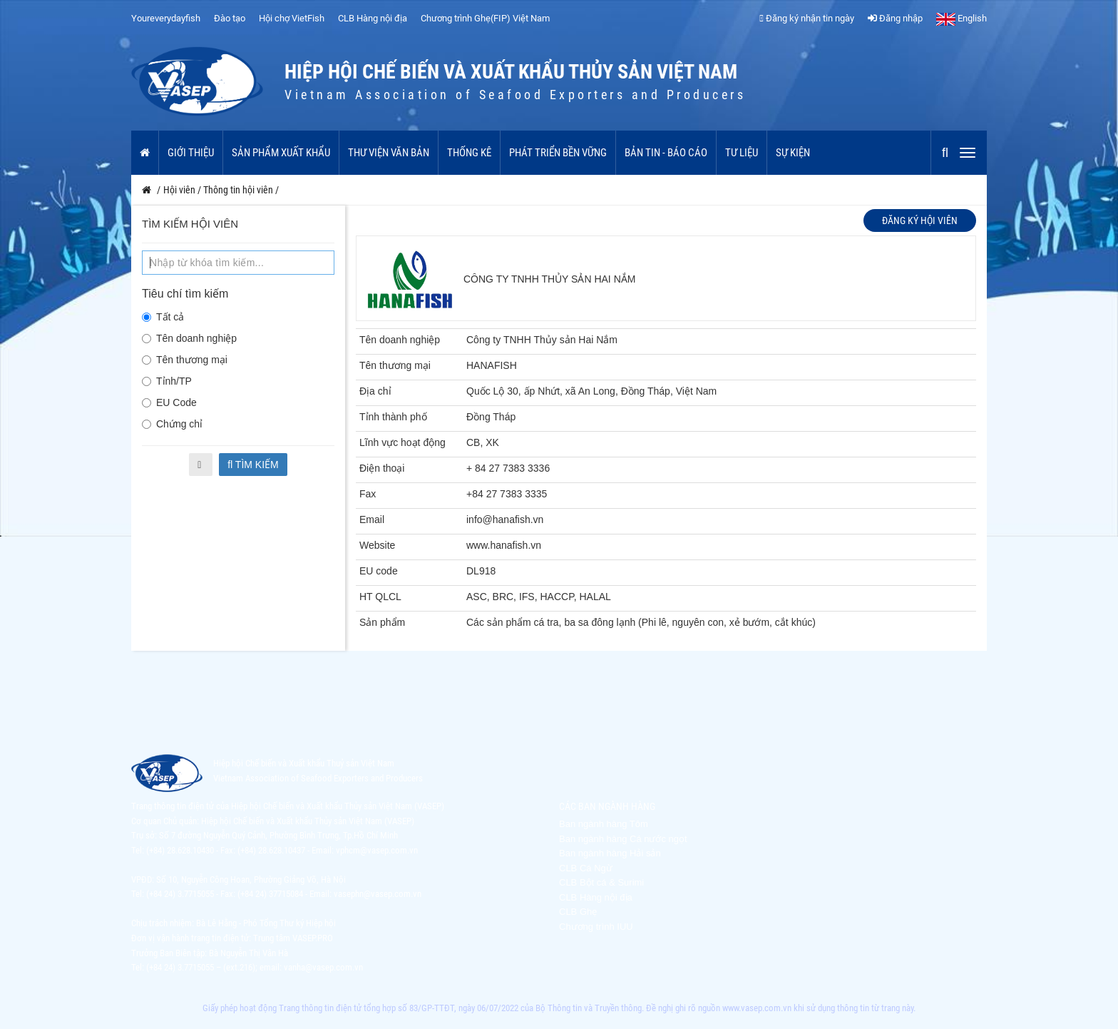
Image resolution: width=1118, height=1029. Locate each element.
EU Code (169, 402)
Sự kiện (793, 152)
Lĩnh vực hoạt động (402, 442)
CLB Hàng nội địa (372, 18)
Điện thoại (381, 468)
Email (371, 519)
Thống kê (469, 152)
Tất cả (163, 317)
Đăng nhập (895, 18)
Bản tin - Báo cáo (666, 152)
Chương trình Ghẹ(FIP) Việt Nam (485, 18)
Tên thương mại (184, 359)
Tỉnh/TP (167, 381)
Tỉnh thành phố (393, 416)
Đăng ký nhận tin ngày (806, 18)
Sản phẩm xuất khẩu (281, 152)
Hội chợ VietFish (291, 18)
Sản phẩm (382, 622)
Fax (367, 494)
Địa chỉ (375, 391)
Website (377, 545)
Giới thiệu (191, 152)
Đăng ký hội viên (920, 220)
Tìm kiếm (253, 464)
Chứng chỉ (172, 424)
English (961, 18)
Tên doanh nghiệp (189, 338)
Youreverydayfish (165, 18)
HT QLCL (380, 596)
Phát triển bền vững (558, 152)
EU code (378, 571)
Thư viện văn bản (388, 152)
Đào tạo (229, 18)
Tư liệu (741, 152)
